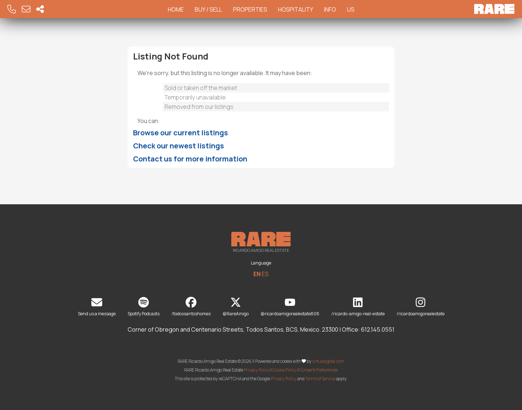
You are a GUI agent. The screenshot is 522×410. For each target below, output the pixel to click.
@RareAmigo (236, 307)
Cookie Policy (284, 370)
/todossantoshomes (191, 307)
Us (351, 9)
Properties (250, 9)
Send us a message (97, 307)
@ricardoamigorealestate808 (290, 307)
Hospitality (295, 9)
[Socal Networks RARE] (40, 9)
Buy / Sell (208, 9)
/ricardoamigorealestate (420, 307)
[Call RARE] (11, 9)
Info (330, 9)
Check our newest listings (178, 146)
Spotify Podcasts (144, 307)
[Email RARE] (26, 9)
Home (176, 9)
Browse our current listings (180, 133)
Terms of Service (320, 379)
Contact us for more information (190, 159)
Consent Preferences (318, 370)
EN (257, 274)
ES (265, 274)
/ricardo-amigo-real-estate (358, 307)
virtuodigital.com (328, 361)
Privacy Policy (257, 370)
